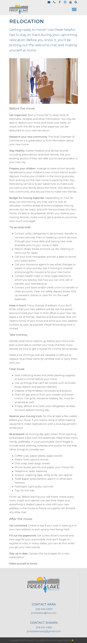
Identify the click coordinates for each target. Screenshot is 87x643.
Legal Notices (64, 640)
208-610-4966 (44, 627)
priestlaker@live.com (43, 613)
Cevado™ (31, 640)
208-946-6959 (43, 609)
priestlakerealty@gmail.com (44, 631)
